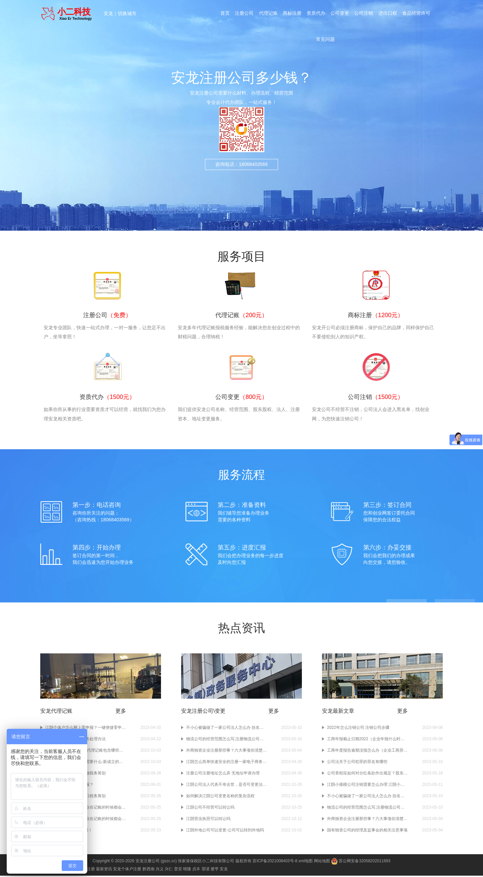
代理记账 (267, 14)
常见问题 (325, 41)
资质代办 (316, 14)
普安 (178, 870)
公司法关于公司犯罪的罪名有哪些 (357, 763)
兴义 (160, 870)
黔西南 (149, 870)
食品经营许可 (417, 14)
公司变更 (340, 14)
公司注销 (364, 14)
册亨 (215, 870)
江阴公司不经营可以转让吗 (210, 808)
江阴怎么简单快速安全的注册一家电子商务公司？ (226, 763)
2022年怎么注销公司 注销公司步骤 (358, 728)
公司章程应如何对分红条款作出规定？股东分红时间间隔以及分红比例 (367, 774)
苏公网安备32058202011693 (360, 862)
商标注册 (291, 14)
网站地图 (322, 862)
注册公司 (243, 14)
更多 (120, 712)
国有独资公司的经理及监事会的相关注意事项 (367, 831)
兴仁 (169, 870)
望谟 (206, 870)
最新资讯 (104, 870)
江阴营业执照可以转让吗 (208, 820)
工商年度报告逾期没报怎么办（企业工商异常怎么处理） (367, 751)
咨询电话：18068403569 (241, 164)
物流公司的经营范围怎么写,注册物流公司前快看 (226, 740)
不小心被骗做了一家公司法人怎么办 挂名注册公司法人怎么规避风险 (226, 728)
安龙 (108, 13)
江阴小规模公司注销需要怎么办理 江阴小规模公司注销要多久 (367, 785)
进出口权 (388, 14)
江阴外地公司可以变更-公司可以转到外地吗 (225, 831)
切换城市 (127, 13)
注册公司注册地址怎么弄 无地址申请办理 (223, 774)
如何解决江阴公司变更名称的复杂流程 (220, 797)
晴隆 (187, 870)
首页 (224, 14)
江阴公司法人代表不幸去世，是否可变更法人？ (226, 785)
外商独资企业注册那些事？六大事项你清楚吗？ (226, 751)
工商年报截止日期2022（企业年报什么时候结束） (367, 740)
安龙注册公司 (148, 862)
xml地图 (306, 862)
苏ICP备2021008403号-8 (275, 862)
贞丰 (196, 870)
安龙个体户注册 (127, 870)
